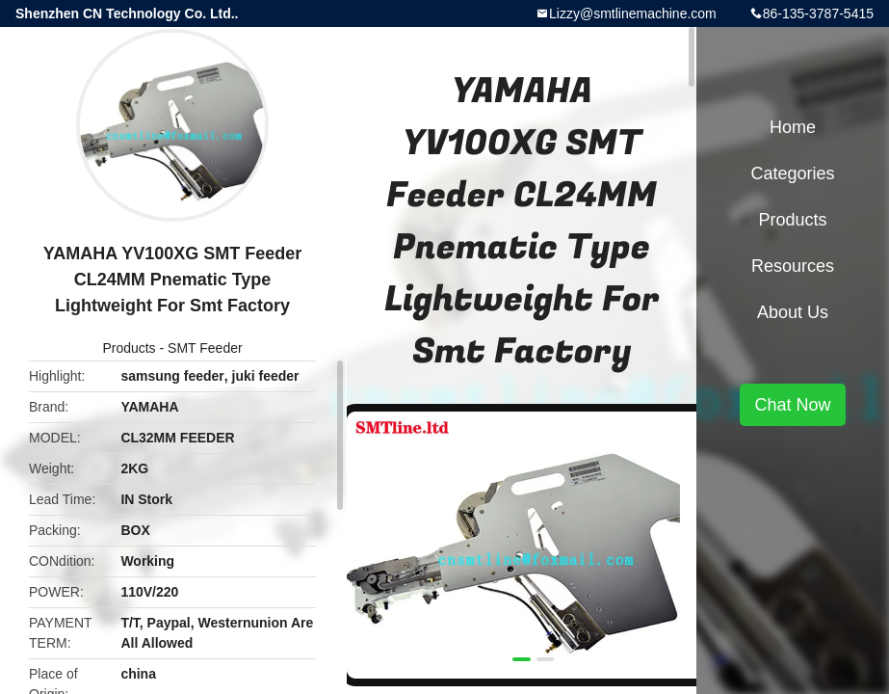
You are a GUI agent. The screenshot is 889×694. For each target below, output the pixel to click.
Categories (792, 173)
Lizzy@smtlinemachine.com (633, 13)
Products (128, 348)
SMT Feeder (205, 348)
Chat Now (792, 404)
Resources (792, 266)
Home (793, 127)
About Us (792, 312)
